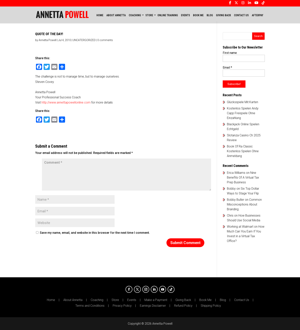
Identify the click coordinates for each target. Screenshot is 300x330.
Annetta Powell (47, 40)
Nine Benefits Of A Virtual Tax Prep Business (243, 177)
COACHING (135, 15)
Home (99, 15)
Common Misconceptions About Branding (244, 204)
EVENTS (185, 15)
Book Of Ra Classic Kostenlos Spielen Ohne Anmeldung (243, 151)
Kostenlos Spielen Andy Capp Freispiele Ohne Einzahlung (242, 113)
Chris (230, 215)
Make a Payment (155, 300)
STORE (149, 15)
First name (230, 53)
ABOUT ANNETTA (116, 15)
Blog (223, 300)
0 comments (105, 40)
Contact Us (241, 300)
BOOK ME (198, 15)
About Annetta (72, 300)
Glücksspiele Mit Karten (242, 102)
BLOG (210, 15)
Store (115, 300)
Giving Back (183, 300)
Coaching (97, 300)
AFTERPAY (257, 15)
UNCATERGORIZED (84, 40)
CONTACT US (241, 15)
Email (227, 67)
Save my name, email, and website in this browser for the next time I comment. (95, 233)
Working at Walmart (240, 226)
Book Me (205, 300)
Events (131, 300)
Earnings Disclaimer (153, 305)
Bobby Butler (235, 199)
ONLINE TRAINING (167, 15)
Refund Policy (183, 305)
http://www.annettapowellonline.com (66, 102)
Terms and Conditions (89, 305)
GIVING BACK (223, 15)
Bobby (231, 188)
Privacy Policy (122, 305)
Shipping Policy (211, 305)
